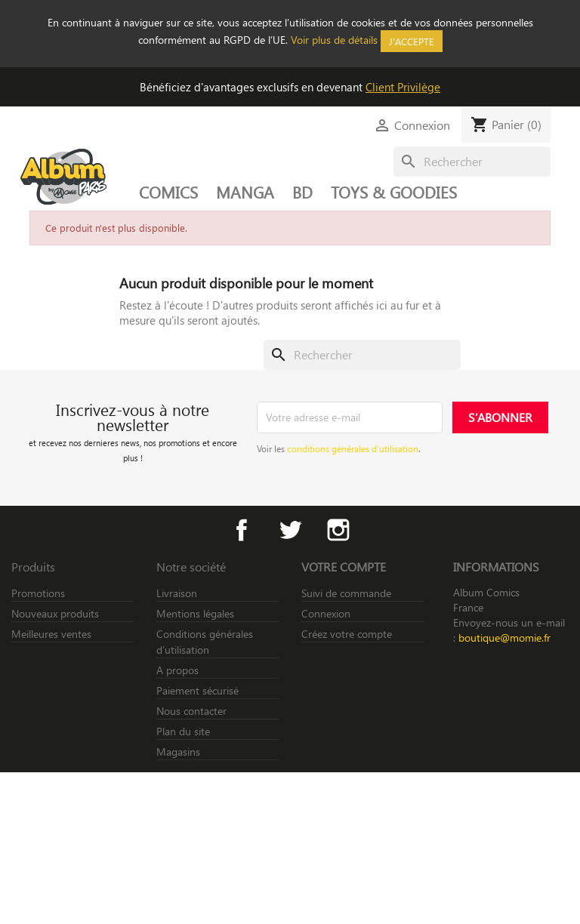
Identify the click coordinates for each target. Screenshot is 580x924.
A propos (177, 670)
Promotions (38, 593)
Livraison (176, 593)
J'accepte (411, 41)
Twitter (290, 530)
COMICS (168, 191)
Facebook (242, 530)
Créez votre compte (346, 634)
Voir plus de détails (334, 39)
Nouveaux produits (55, 613)
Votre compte (343, 566)
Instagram (338, 530)
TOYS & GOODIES (394, 191)
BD (302, 191)
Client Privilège (403, 86)
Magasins (178, 751)
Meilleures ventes (51, 634)
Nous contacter (191, 711)
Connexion (325, 613)
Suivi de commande (346, 593)
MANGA (245, 191)
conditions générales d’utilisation (352, 448)
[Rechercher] (472, 161)
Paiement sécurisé (197, 690)
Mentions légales (195, 613)
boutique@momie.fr (504, 637)
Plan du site (183, 731)
